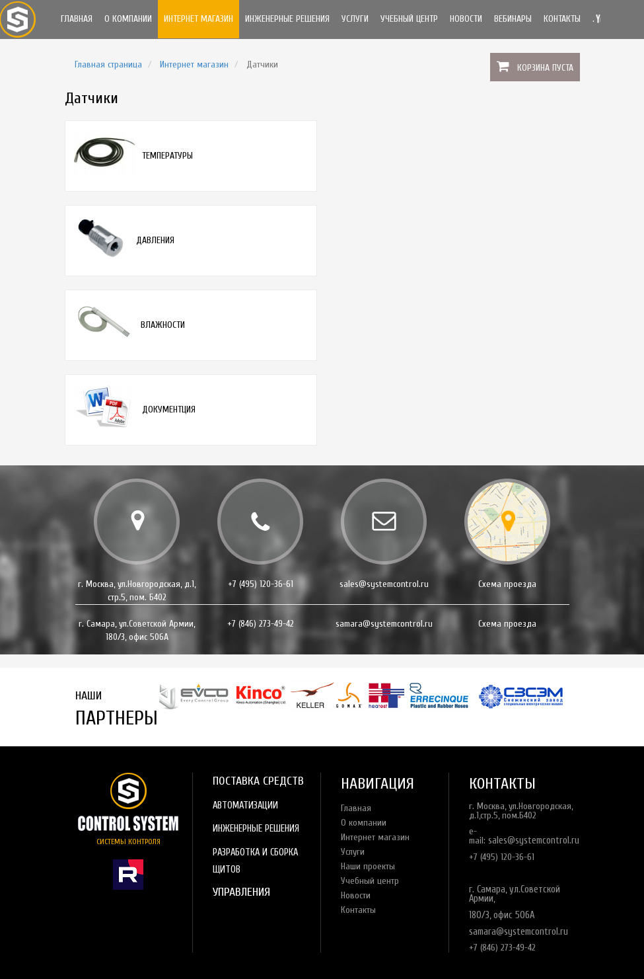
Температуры (167, 155)
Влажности (163, 325)
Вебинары (513, 18)
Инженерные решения (287, 18)
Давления (155, 240)
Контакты (562, 18)
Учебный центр (409, 18)
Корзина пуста (545, 67)
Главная (76, 18)
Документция (169, 409)
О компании (128, 18)
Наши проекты (368, 866)
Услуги (355, 18)
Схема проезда (507, 584)
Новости (466, 18)
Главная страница (108, 64)
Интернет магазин (198, 18)
